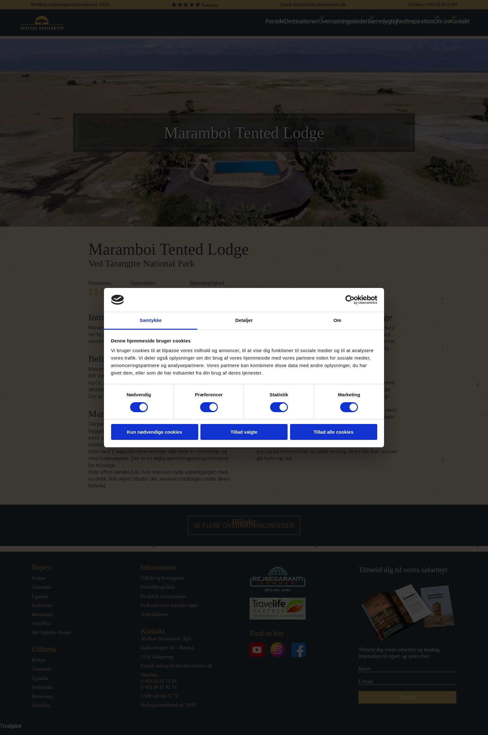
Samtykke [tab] (151, 320)
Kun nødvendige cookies (154, 432)
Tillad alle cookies (333, 432)
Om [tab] (337, 320)
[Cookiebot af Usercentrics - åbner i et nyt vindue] (350, 299)
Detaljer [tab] (244, 320)
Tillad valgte (244, 432)
